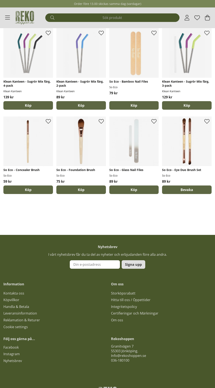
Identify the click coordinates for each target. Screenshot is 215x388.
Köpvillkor (11, 299)
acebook (12, 347)
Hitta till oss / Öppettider (131, 299)
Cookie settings (15, 327)
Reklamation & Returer (21, 320)
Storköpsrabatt (123, 293)
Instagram (11, 354)
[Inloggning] (187, 17)
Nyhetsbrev (12, 360)
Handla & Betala (16, 306)
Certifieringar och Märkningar (134, 313)
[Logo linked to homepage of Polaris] (24, 17)
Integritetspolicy (124, 306)
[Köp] (28, 105)
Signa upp (133, 264)
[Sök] (112, 17)
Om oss (117, 320)
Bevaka (187, 189)
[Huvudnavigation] (7, 17)
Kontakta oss (13, 293)
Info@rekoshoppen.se (128, 355)
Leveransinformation (20, 313)
